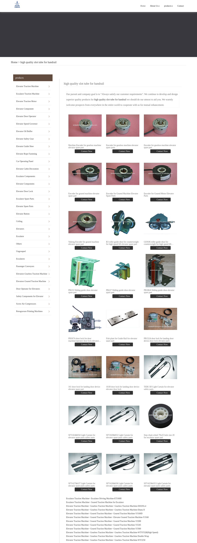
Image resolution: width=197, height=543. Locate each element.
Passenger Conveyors (25, 266)
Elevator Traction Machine (27, 86)
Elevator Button (22, 214)
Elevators (20, 229)
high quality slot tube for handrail (38, 62)
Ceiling (19, 221)
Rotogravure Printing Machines (29, 311)
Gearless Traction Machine (101, 505)
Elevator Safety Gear (25, 139)
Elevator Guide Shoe (25, 146)
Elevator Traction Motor (26, 101)
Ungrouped (21, 251)
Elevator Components (25, 184)
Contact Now (86, 151)
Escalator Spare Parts (25, 199)
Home (143, 6)
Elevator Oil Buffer (24, 131)
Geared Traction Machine (101, 512)
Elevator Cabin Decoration (27, 169)
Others (19, 244)
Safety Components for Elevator (29, 296)
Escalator (20, 236)
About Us (155, 6)
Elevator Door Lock (24, 191)
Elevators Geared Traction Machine (31, 281)
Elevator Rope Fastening (26, 154)
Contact (180, 6)
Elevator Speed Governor (26, 124)
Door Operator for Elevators (28, 289)
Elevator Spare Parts (24, 206)
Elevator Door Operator (26, 116)
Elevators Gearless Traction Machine (31, 274)
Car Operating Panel (24, 161)
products (168, 6)
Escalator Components (25, 176)
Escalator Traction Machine (27, 94)
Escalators (20, 259)
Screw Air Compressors (26, 304)
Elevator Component (25, 109)
